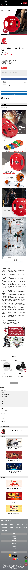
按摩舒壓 (2, 416)
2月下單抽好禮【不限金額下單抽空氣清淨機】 (14, 501)
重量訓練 (2, 392)
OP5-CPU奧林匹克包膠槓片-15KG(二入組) (15, 430)
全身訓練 (3, 399)
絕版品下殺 (3, 421)
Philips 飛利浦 (3, 413)
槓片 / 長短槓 (4, 398)
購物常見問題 (14, 546)
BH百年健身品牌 (4, 410)
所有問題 (15, 543)
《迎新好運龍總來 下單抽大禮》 (14, 460)
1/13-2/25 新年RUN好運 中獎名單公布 (14, 489)
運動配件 (2, 418)
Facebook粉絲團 (14, 568)
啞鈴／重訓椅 (4, 396)
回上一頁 (14, 383)
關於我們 (15, 536)
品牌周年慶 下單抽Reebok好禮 (14, 513)
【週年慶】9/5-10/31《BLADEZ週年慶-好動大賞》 (14, 472)
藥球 (3, 403)
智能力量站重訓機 (5, 394)
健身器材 (2, 408)
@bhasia (22, 567)
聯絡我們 (15, 538)
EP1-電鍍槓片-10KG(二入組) (7, 374)
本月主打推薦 (3, 390)
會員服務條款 (14, 545)
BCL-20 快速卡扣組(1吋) (20, 374)
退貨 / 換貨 (15, 548)
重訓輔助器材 (4, 405)
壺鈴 (3, 401)
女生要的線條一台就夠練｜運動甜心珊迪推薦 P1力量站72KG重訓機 (14, 448)
